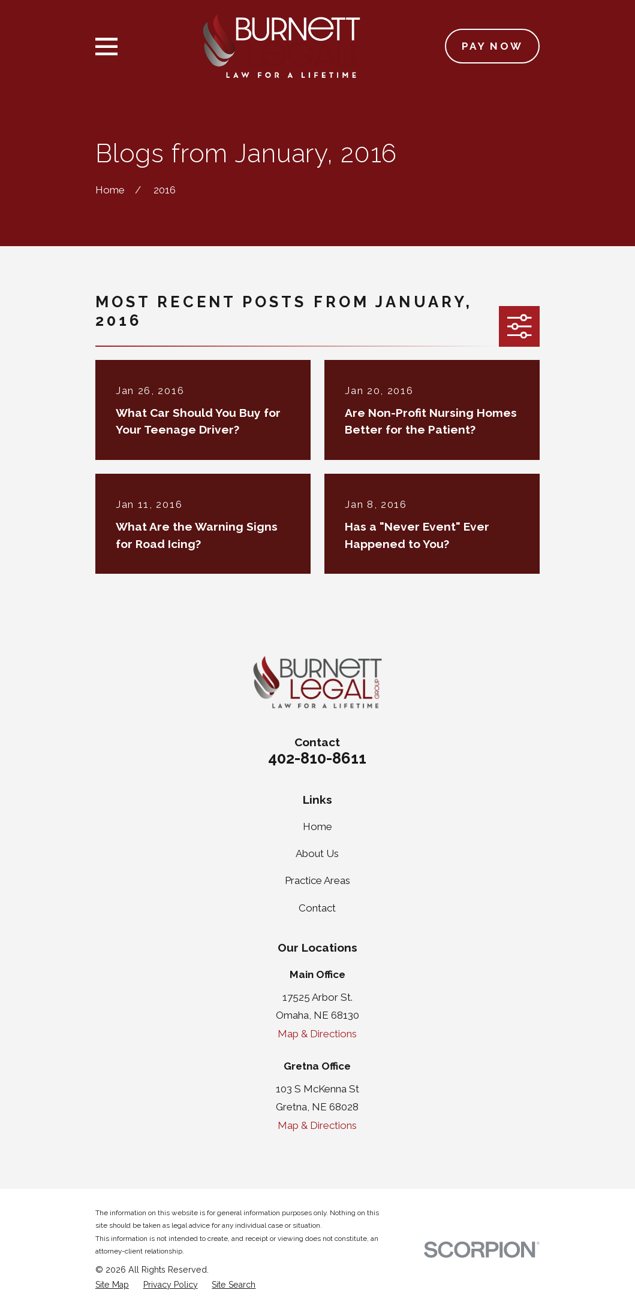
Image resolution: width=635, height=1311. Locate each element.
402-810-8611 (317, 758)
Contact (317, 908)
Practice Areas (317, 880)
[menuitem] (112, 1285)
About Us (317, 853)
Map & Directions (317, 1034)
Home (317, 826)
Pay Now (492, 46)
